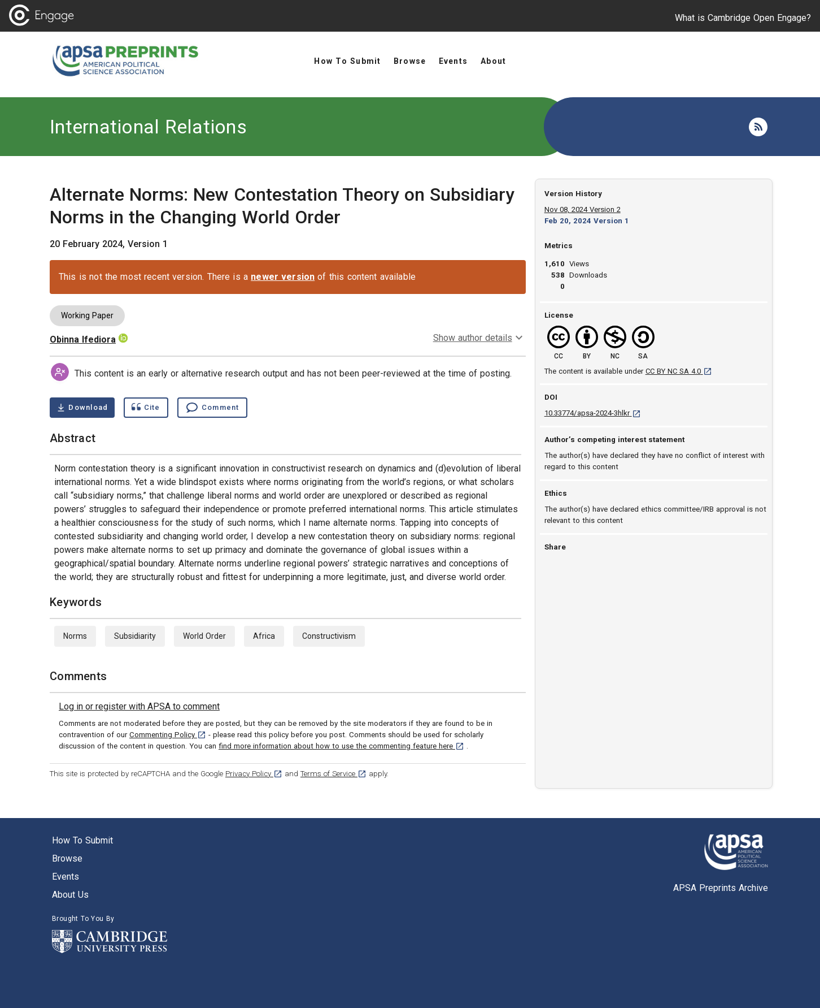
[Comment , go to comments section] (212, 407)
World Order (204, 636)
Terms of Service (333, 773)
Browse (67, 858)
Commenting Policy (167, 734)
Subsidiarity (135, 636)
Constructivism (329, 636)
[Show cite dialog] (146, 407)
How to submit (82, 840)
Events (65, 876)
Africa (264, 636)
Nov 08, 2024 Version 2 (582, 209)
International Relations (148, 126)
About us (70, 894)
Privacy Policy (253, 773)
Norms (75, 636)
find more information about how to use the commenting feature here (341, 746)
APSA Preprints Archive (720, 887)
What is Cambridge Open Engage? (743, 17)
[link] (139, 706)
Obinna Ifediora (83, 339)
